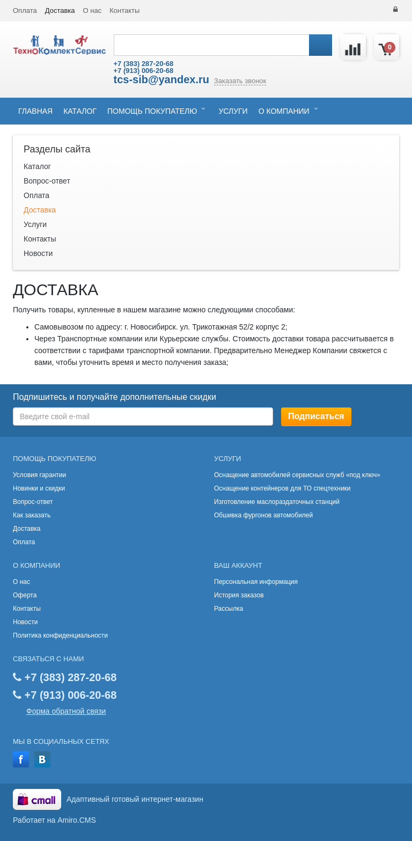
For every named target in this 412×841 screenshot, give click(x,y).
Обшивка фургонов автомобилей (263, 515)
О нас (92, 10)
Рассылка (228, 608)
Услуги (232, 111)
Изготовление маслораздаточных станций (277, 502)
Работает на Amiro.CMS (54, 820)
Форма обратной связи (66, 711)
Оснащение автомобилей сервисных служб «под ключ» (297, 475)
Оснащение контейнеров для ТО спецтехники (282, 488)
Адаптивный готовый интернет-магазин (135, 799)
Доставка (60, 10)
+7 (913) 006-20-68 (144, 71)
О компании (284, 111)
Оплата (25, 10)
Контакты (124, 10)
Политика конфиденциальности (60, 635)
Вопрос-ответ (47, 181)
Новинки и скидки (39, 488)
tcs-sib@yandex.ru (161, 79)
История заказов (239, 595)
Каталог (80, 111)
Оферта (24, 595)
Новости (38, 253)
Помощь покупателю (152, 111)
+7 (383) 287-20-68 (144, 64)
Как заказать (31, 515)
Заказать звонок (240, 81)
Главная (35, 111)
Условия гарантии (39, 475)
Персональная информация (256, 582)
